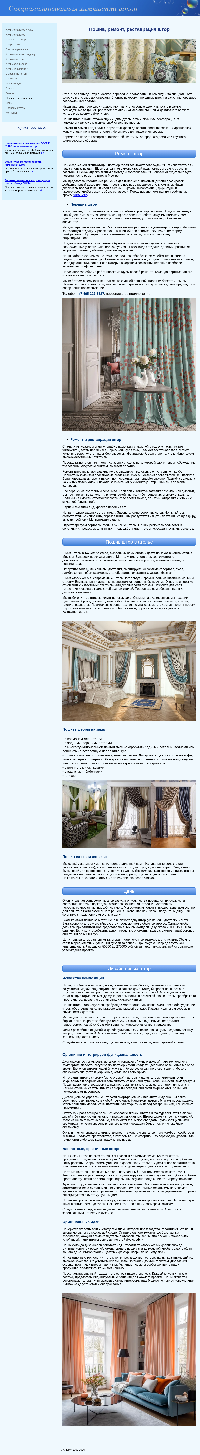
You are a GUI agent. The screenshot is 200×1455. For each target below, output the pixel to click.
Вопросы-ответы (15, 107)
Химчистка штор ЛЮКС (19, 29)
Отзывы (10, 93)
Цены (9, 103)
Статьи (10, 88)
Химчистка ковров (16, 63)
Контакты (11, 112)
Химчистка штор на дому (20, 54)
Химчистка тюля (15, 59)
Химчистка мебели (17, 68)
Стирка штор (13, 44)
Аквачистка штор (16, 39)
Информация (13, 83)
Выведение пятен (16, 73)
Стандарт (11, 78)
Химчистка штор (15, 34)
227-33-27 (39, 128)
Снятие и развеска (17, 49)
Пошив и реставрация (19, 98)
